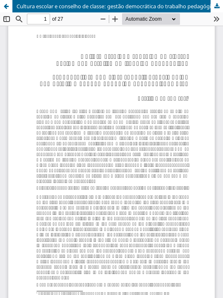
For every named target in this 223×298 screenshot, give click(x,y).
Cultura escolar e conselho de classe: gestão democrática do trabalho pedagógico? (118, 6)
